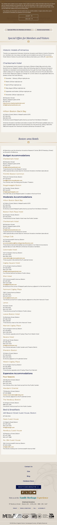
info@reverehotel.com (10, 345)
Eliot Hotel (7, 276)
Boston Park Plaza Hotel (13, 212)
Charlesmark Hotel (11, 159)
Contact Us (28, 466)
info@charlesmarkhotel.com (12, 105)
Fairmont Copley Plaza (12, 289)
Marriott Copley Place (12, 326)
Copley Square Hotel (11, 263)
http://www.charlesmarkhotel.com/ (14, 103)
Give (28, 471)
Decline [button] (27, 19)
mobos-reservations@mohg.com (13, 395)
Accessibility (41, 508)
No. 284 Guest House (11, 440)
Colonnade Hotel (10, 250)
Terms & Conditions (25, 508)
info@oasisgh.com (8, 427)
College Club (8, 237)
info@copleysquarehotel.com (12, 271)
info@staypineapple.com (10, 192)
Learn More (49, 57)
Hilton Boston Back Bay (13, 200)
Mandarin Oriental (10, 388)
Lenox (5, 303)
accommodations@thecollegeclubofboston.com (18, 243)
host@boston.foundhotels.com (12, 180)
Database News (28, 481)
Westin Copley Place (11, 362)
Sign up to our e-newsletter (27, 487)
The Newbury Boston (12, 400)
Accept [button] (28, 16)
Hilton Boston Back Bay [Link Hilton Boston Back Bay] (14, 111)
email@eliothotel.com (10, 284)
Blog (28, 476)
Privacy (15, 508)
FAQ (34, 508)
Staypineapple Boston (12, 185)
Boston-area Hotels (43, 29)
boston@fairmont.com (10, 298)
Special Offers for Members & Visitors (19, 29)
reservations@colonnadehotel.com (14, 258)
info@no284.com (8, 447)
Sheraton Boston (10, 350)
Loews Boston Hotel (11, 314)
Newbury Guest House (12, 431)
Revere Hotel (8, 337)
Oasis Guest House (11, 419)
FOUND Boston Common (13, 174)
